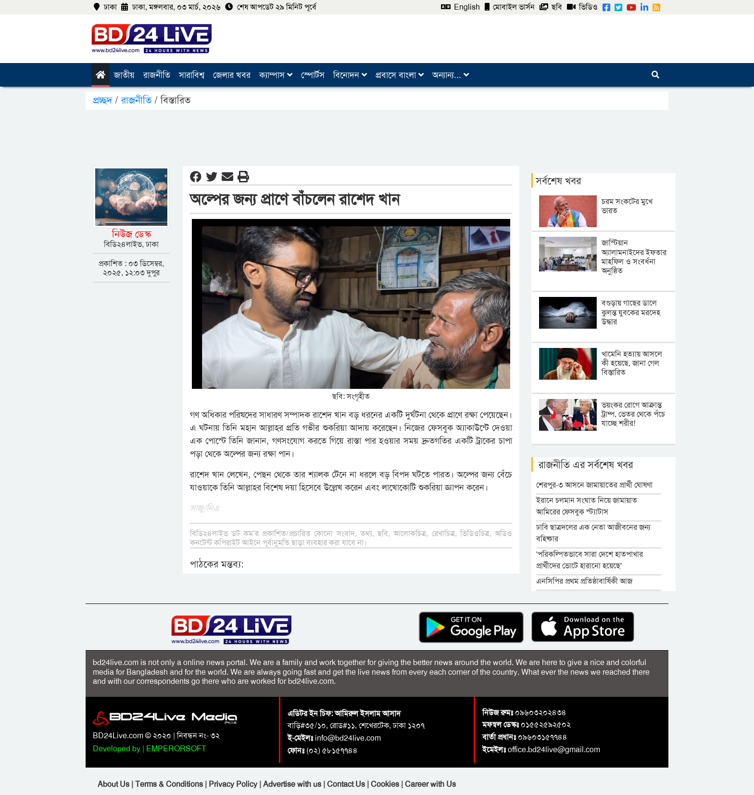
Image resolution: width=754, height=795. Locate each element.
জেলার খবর (232, 75)
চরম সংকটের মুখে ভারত (627, 206)
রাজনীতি (156, 75)
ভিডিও (582, 7)
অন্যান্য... (450, 75)
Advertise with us (293, 784)
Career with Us (430, 784)
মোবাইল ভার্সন (510, 7)
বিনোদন (350, 75)
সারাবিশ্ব (191, 75)
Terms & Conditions (170, 784)
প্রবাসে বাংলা (400, 75)
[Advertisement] (377, 136)
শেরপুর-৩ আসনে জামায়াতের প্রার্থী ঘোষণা (594, 485)
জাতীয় (124, 75)
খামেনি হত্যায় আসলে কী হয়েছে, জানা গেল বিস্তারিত (632, 363)
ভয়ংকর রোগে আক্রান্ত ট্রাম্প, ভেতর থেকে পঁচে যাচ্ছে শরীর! (633, 414)
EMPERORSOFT (176, 749)
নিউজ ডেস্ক (131, 234)
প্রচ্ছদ (104, 100)
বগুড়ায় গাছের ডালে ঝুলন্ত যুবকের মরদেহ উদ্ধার (631, 312)
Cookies (385, 784)
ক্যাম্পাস (275, 75)
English (460, 7)
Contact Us (347, 784)
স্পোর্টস (313, 75)
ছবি (551, 7)
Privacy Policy (234, 784)
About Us (114, 784)
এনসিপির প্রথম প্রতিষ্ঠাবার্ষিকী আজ (584, 581)
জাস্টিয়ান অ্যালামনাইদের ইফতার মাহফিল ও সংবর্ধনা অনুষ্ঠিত (634, 257)
